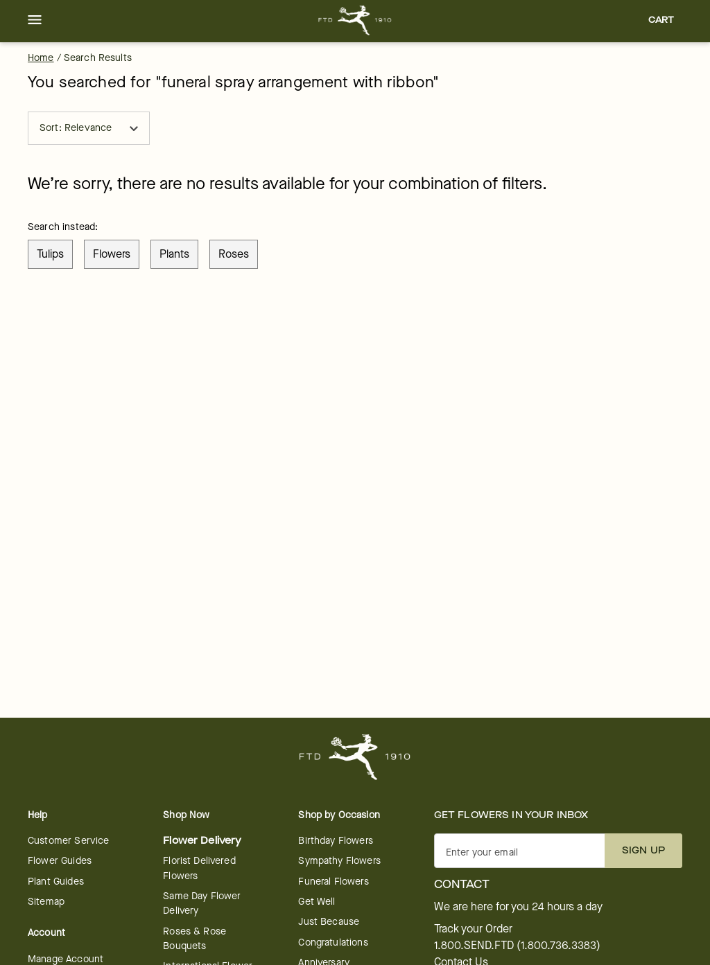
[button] (35, 20)
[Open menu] (35, 20)
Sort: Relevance (89, 128)
